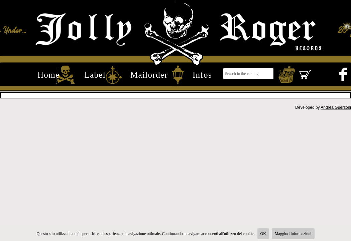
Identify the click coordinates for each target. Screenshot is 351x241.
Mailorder (149, 74)
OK (263, 233)
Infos (202, 74)
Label (95, 74)
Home (48, 74)
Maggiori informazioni (293, 233)
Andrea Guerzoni (336, 107)
